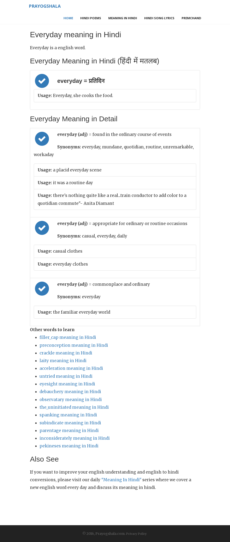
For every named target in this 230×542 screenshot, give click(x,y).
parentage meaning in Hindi (69, 430)
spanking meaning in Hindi (68, 415)
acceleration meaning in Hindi (71, 368)
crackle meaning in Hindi (66, 353)
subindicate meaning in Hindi (70, 423)
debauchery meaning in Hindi (70, 391)
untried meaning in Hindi (66, 376)
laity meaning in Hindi (63, 360)
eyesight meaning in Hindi (67, 384)
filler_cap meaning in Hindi (68, 337)
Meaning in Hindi (122, 18)
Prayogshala (45, 6)
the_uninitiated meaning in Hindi (74, 407)
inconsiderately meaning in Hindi (75, 438)
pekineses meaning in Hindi (69, 446)
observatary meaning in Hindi (71, 399)
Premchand (191, 18)
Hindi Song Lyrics (159, 18)
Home (68, 18)
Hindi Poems (90, 18)
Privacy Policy (136, 534)
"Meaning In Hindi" (121, 479)
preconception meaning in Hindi (74, 345)
